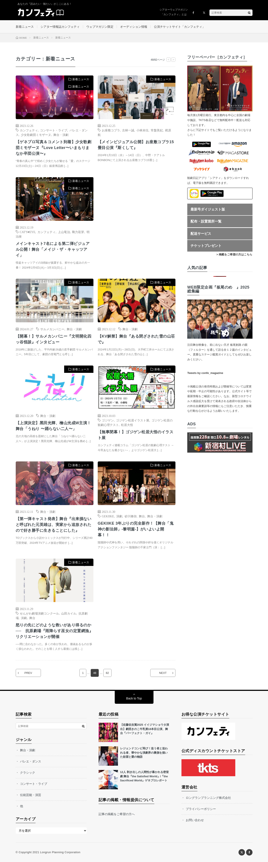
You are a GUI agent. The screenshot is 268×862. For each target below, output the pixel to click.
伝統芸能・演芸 (30, 795)
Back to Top (134, 698)
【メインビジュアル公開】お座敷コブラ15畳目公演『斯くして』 (136, 145)
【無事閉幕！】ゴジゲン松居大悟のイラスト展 (136, 435)
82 (107, 673)
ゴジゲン (108, 420)
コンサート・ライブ (53, 130)
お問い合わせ (195, 820)
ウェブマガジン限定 (99, 26)
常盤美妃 (157, 130)
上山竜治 (64, 231)
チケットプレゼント (206, 245)
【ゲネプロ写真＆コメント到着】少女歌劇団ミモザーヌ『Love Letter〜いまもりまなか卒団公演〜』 (53, 148)
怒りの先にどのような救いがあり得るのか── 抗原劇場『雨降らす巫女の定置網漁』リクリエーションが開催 (54, 631)
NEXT (163, 673)
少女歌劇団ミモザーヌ (36, 134)
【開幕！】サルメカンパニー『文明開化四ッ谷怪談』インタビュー (53, 339)
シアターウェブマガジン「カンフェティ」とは (174, 12)
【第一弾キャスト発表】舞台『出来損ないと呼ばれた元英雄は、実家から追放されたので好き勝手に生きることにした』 (53, 525)
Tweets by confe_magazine (205, 373)
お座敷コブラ (111, 130)
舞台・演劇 (60, 134)
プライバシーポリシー (201, 809)
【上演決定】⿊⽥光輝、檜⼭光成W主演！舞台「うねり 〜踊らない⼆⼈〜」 (53, 426)
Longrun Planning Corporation (60, 852)
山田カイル (68, 613)
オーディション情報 (133, 26)
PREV (28, 673)
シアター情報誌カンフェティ (60, 26)
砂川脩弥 (131, 516)
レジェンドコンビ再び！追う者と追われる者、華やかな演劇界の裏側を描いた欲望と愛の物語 (144, 752)
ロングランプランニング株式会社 (208, 797)
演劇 (119, 516)
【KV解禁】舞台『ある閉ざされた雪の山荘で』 (136, 339)
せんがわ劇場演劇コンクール (39, 613)
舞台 (142, 516)
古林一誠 (128, 130)
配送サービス (201, 233)
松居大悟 (127, 424)
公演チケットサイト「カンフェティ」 (179, 26)
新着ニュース (25, 26)
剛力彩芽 (78, 231)
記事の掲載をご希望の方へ (117, 814)
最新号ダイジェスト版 (208, 209)
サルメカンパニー (52, 328)
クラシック (27, 772)
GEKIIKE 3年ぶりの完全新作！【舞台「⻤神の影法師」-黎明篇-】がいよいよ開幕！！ (136, 529)
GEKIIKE (108, 516)
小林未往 (142, 130)
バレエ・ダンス (30, 761)
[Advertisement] (136, 221)
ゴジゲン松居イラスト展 (132, 420)
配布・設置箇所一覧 (206, 221)
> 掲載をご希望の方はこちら (234, 254)
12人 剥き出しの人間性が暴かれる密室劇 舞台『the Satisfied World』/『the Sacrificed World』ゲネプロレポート (144, 776)
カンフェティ (29, 130)
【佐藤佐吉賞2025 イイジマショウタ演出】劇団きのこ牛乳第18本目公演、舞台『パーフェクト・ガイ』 (144, 729)
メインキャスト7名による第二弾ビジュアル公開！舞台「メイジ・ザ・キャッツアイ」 (53, 249)
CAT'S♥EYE (27, 231)
